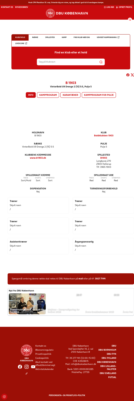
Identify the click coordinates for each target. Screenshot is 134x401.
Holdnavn (38, 133)
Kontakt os (7, 7)
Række (38, 144)
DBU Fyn (111, 354)
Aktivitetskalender (44, 369)
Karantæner (70, 95)
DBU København (106, 362)
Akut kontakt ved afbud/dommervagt (45, 363)
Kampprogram (48, 95)
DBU (114, 346)
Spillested (103, 155)
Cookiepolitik (42, 358)
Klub (104, 133)
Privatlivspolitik (43, 354)
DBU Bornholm (107, 350)
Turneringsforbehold (103, 189)
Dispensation (38, 189)
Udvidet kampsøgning (108, 37)
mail (80, 279)
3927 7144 (100, 279)
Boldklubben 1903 (103, 136)
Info (30, 95)
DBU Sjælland (108, 373)
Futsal (112, 377)
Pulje (103, 144)
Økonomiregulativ (44, 350)
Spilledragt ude (104, 175)
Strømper (50, 178)
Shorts (38, 178)
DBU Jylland (109, 358)
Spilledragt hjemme (38, 175)
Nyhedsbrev (21, 7)
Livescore (21, 43)
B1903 (103, 158)
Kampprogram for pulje (99, 95)
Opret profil (124, 7)
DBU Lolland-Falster (108, 367)
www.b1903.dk (38, 158)
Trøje (25, 178)
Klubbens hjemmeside (38, 155)
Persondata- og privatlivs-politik (67, 395)
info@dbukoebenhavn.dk (83, 364)
